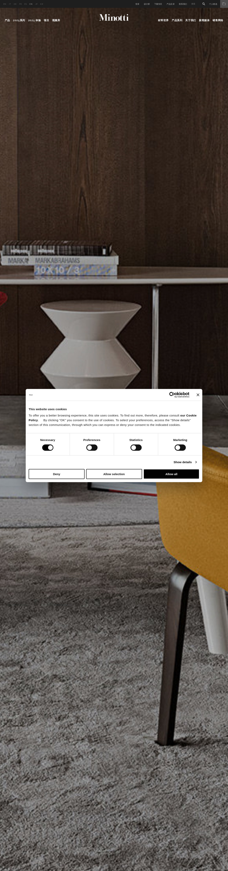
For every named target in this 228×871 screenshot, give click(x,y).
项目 (46, 20)
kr (41, 4)
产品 (7, 20)
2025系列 (19, 20)
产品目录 (171, 4)
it (10, 4)
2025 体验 (34, 20)
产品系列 (177, 20)
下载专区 (158, 4)
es (25, 4)
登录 (137, 4)
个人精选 (218, 4)
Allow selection (114, 474)
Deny (56, 474)
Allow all (171, 474)
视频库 (56, 20)
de (15, 4)
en (4, 4)
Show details (183, 462)
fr (20, 4)
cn (31, 4)
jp (36, 4)
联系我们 (183, 4)
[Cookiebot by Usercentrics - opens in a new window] (172, 395)
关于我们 (190, 20)
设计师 (147, 4)
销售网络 (217, 20)
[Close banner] (198, 395)
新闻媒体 (204, 20)
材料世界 (163, 20)
